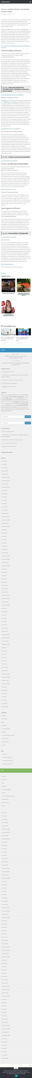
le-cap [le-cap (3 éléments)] (25, 401)
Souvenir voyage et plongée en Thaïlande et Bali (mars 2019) (22, 339)
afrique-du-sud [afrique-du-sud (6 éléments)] (4, 395)
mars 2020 (4, 703)
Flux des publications (7, 757)
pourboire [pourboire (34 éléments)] (24, 405)
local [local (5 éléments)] (28, 401)
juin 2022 (4, 615)
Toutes (3, 5)
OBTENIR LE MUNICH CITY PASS (8, 189)
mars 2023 (4, 585)
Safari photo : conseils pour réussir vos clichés (12, 380)
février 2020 (5, 706)
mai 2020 (4, 696)
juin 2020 (4, 693)
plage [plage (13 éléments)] (18, 405)
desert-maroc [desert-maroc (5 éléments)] (14, 399)
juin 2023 (4, 575)
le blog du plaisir (5, 2)
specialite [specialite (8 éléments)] (17, 409)
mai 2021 (4, 657)
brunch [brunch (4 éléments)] (20, 394)
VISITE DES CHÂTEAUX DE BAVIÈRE (9, 160)
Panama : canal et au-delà (8, 371)
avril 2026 (4, 464)
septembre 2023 (6, 565)
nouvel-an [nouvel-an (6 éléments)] (13, 405)
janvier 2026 (5, 474)
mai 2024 (4, 539)
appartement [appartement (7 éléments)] (15, 395)
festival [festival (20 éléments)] (20, 399)
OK (16, 1075)
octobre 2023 (5, 562)
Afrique (4, 715)
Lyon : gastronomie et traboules (9, 383)
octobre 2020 (5, 680)
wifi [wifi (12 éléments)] (10, 411)
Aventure (4, 725)
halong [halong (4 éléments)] (12, 401)
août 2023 (4, 569)
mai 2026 (4, 461)
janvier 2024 (5, 552)
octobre (15, 102)
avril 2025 (4, 503)
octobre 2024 (5, 523)
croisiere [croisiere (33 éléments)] (20, 396)
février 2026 (5, 471)
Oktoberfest (4, 100)
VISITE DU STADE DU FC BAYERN (8, 237)
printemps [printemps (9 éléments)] (4, 407)
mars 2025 (4, 507)
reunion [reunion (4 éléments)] (19, 407)
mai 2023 (4, 579)
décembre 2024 (6, 516)
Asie (3, 722)
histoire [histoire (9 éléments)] (16, 401)
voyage (4, 14)
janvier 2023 (5, 592)
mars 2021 (4, 664)
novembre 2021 (6, 638)
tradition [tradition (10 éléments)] (3, 411)
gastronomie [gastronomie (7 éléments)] (4, 401)
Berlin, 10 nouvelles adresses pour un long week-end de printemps (7, 339)
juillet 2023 (4, 572)
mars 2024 (4, 546)
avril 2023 (4, 582)
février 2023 (5, 588)
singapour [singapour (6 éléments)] (12, 409)
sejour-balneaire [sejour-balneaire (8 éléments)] (5, 409)
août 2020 (4, 687)
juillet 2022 (4, 611)
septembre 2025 (6, 487)
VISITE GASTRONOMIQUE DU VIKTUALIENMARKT (12, 94)
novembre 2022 (6, 598)
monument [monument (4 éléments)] (3, 405)
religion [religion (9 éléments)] (15, 407)
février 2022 (5, 628)
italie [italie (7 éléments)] (19, 401)
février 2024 (5, 549)
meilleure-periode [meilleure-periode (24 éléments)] (20, 403)
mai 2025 (4, 500)
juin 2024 (4, 536)
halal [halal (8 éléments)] (9, 401)
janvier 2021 (5, 670)
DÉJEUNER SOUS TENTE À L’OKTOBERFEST (11, 128)
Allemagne (26, 29)
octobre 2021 (5, 641)
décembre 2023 (6, 556)
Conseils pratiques (6, 728)
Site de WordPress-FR (7, 764)
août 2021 (4, 647)
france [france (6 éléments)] (26, 399)
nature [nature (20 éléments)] (8, 405)
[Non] (30, 1073)
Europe (4, 732)
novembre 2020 (6, 677)
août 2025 (4, 490)
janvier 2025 (5, 513)
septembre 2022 (6, 605)
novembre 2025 (6, 480)
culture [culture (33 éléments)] (8, 399)
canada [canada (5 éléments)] (2, 397)
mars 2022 (4, 624)
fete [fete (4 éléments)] (23, 399)
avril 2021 (4, 660)
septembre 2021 (6, 644)
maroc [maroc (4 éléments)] (11, 403)
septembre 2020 (6, 683)
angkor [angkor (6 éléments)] (10, 395)
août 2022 (4, 608)
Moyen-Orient (5, 741)
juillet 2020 (4, 690)
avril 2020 (4, 700)
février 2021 (5, 667)
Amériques (4, 719)
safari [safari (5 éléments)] (26, 407)
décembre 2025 (6, 477)
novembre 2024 (6, 520)
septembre (6, 102)
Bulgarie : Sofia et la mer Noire (9, 386)
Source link (3, 273)
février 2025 (5, 510)
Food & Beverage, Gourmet (8, 735)
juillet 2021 (4, 651)
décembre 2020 (6, 674)
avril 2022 (4, 621)
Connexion (4, 754)
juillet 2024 (4, 533)
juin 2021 (4, 654)
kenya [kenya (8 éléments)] (22, 401)
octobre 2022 (5, 602)
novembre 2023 (6, 559)
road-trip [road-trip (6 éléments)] (23, 407)
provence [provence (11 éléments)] (10, 407)
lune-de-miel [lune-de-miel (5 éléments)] (4, 403)
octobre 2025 (5, 484)
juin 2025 (4, 497)
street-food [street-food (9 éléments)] (23, 409)
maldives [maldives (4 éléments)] (8, 403)
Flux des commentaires (7, 760)
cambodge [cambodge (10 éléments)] (25, 395)
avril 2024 (4, 543)
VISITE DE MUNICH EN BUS (7, 264)
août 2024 (4, 529)
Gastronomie (5, 738)
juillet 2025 (4, 493)
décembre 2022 (6, 595)
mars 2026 (4, 467)
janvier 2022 (5, 631)
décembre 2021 (6, 634)
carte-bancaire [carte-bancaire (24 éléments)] (10, 397)
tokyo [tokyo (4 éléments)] (28, 409)
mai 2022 (4, 618)
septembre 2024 (6, 526)
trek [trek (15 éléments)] (7, 411)
